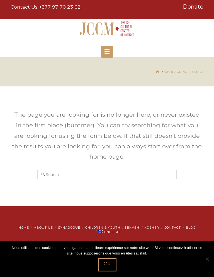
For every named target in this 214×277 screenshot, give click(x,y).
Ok (107, 263)
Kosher (151, 227)
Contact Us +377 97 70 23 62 (46, 7)
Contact (172, 227)
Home (23, 227)
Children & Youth (102, 227)
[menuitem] (109, 232)
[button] (107, 51)
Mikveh (132, 227)
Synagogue (69, 227)
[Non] (207, 259)
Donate (193, 6)
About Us (43, 227)
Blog (191, 227)
